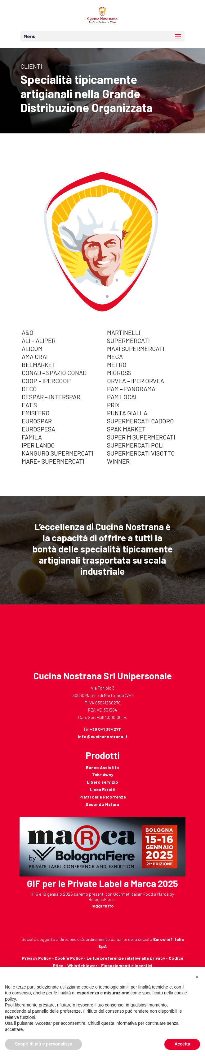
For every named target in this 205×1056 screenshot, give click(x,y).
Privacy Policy (36, 958)
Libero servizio (102, 782)
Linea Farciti (102, 789)
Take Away (102, 774)
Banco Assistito (102, 767)
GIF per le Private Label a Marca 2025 (102, 883)
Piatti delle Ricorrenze (102, 796)
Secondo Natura (102, 804)
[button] (197, 977)
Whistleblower (82, 965)
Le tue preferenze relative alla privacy (126, 958)
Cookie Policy (69, 958)
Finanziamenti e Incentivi (126, 965)
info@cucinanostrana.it (102, 736)
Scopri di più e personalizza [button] (43, 1043)
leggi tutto (102, 905)
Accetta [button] (182, 1043)
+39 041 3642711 (106, 729)
